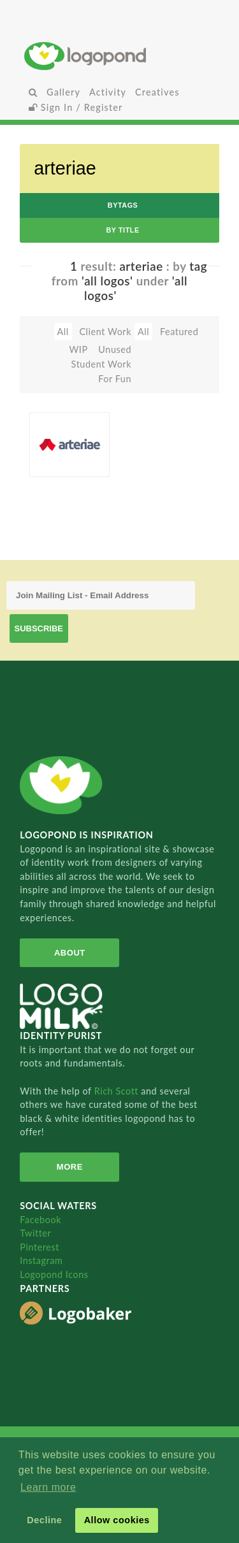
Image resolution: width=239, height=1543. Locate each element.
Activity (107, 92)
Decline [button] (44, 1520)
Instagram (41, 1260)
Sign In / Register (76, 107)
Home (119, 55)
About (69, 953)
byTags (123, 205)
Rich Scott (117, 1091)
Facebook (40, 1219)
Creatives (157, 92)
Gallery (63, 92)
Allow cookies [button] (117, 1520)
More (70, 1167)
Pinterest (39, 1247)
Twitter (35, 1233)
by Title (122, 230)
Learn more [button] (48, 1487)
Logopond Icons (54, 1274)
